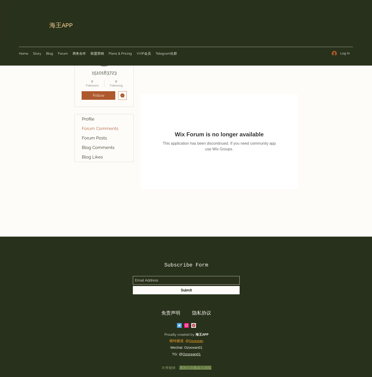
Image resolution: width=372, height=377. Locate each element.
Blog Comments (98, 147)
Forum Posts (94, 137)
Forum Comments (100, 128)
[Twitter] (179, 325)
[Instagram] (186, 325)
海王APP (202, 334)
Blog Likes (92, 156)
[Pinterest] (193, 325)
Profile (88, 118)
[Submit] (186, 290)
